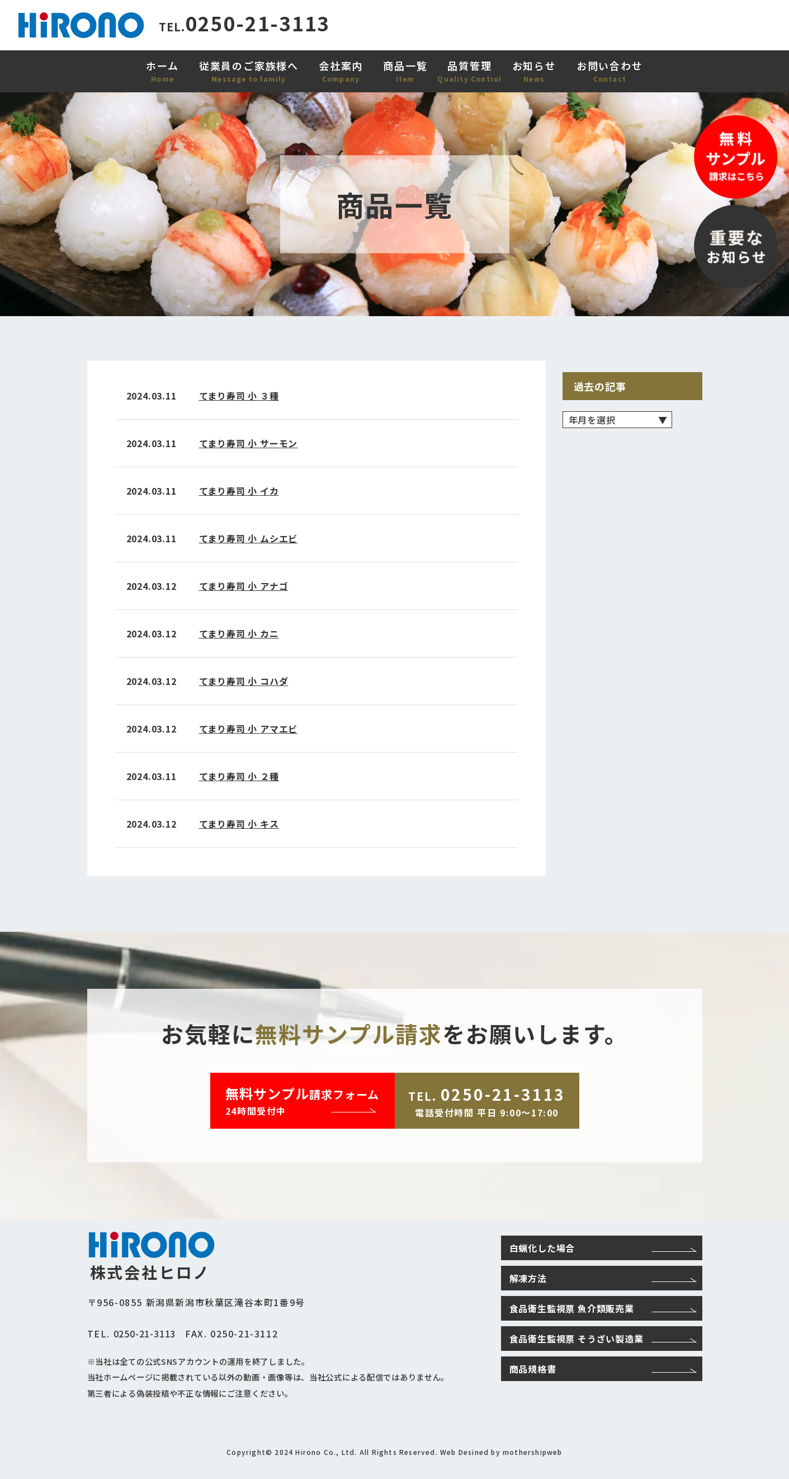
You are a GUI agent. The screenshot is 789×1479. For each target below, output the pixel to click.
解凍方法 (603, 1278)
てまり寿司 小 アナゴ (244, 586)
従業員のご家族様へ (249, 65)
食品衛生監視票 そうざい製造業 (603, 1338)
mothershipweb (533, 1452)
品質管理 (469, 65)
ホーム (162, 65)
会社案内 (341, 65)
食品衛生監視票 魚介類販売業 (603, 1308)
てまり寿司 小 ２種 (239, 776)
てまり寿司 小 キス (239, 823)
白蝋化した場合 (603, 1248)
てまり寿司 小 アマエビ (248, 728)
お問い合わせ (610, 65)
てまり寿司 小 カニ (239, 633)
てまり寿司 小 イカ (239, 490)
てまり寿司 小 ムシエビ (248, 538)
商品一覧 (405, 65)
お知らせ (534, 65)
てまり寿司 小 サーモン (248, 443)
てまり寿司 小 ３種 (239, 395)
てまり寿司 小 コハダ (244, 681)
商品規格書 (603, 1368)
